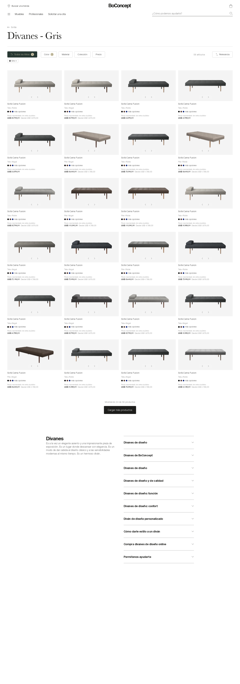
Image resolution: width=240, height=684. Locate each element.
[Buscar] (231, 13)
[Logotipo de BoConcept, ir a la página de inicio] (120, 6)
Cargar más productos (120, 410)
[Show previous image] (31, 97)
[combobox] (192, 13)
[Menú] (9, 14)
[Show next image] (38, 97)
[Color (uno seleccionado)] (49, 54)
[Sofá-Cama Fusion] (34, 85)
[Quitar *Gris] (12, 60)
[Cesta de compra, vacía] (230, 6)
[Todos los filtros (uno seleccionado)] (22, 54)
